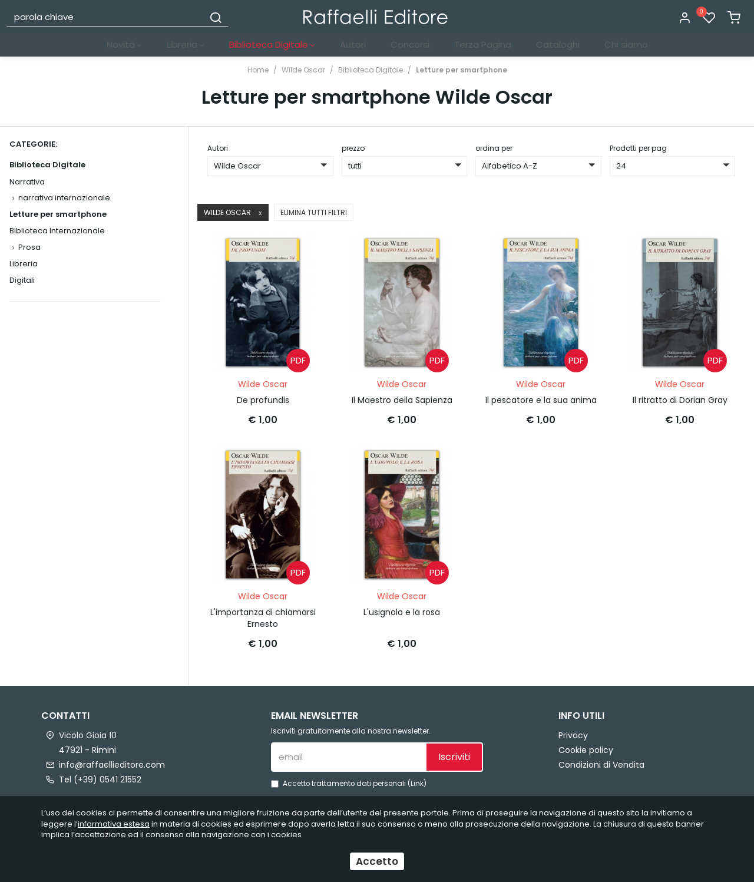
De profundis (263, 399)
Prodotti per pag (638, 148)
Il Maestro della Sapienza (402, 399)
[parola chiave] (105, 16)
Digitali (22, 280)
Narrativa (27, 181)
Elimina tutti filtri (313, 212)
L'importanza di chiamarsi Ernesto (263, 615)
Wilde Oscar (303, 70)
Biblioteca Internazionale (57, 230)
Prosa (29, 247)
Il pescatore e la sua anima (541, 399)
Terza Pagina (482, 44)
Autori (353, 44)
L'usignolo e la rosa (401, 610)
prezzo (353, 148)
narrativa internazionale (64, 197)
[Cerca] (216, 16)
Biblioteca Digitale (272, 44)
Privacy (573, 733)
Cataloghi (558, 44)
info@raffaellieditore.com (112, 762)
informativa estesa (114, 824)
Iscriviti (454, 754)
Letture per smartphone (461, 70)
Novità (124, 44)
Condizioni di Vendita (601, 762)
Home (258, 70)
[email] (348, 754)
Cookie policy (585, 748)
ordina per (493, 148)
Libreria (185, 44)
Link (417, 781)
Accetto (377, 861)
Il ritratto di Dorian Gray (680, 399)
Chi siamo (626, 44)
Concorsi (410, 44)
